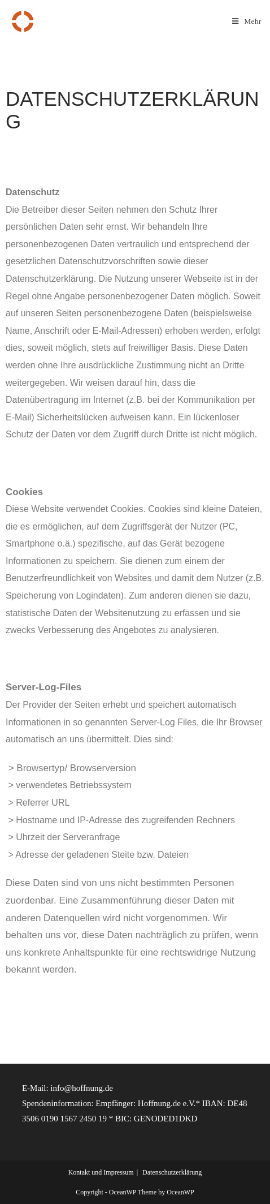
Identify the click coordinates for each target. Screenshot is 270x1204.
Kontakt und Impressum (101, 1172)
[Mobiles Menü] (247, 21)
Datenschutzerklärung (172, 1172)
